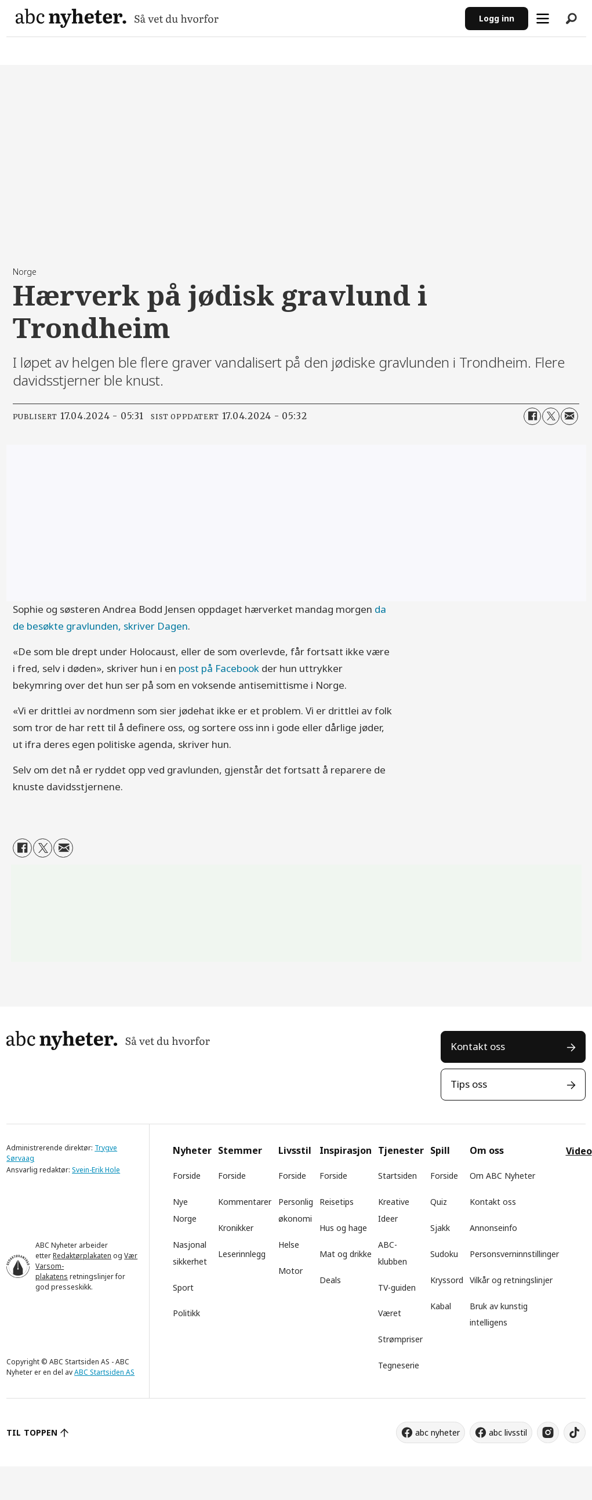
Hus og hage (343, 1227)
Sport (183, 1287)
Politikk (186, 1313)
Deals (330, 1279)
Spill (440, 1150)
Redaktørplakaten (82, 1256)
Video (579, 1151)
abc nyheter (437, 1432)
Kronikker (235, 1227)
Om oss (487, 1150)
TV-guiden (397, 1287)
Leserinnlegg (242, 1253)
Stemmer (240, 1150)
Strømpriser (400, 1339)
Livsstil (294, 1150)
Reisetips (336, 1201)
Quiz (438, 1201)
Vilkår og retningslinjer (511, 1279)
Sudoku (444, 1253)
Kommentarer (244, 1201)
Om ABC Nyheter (502, 1175)
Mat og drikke (345, 1253)
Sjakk (440, 1227)
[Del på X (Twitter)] (551, 416)
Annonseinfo (493, 1227)
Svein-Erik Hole (96, 1170)
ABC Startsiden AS (104, 1372)
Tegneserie (398, 1365)
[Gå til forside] (236, 18)
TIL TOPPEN (31, 1432)
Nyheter (192, 1150)
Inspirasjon (345, 1150)
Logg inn (496, 18)
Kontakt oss (478, 1046)
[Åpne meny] (542, 18)
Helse (288, 1244)
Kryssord (446, 1279)
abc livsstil (508, 1432)
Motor (290, 1270)
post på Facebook (219, 668)
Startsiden (397, 1175)
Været (389, 1313)
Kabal (440, 1306)
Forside (187, 1175)
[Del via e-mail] (569, 416)
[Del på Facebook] (532, 416)
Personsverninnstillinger (514, 1253)
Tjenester (401, 1150)
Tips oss (469, 1084)
